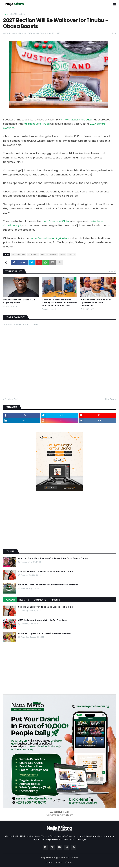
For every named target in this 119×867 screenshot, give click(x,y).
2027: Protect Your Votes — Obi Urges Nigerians (19, 301)
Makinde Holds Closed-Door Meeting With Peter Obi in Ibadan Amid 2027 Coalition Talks (59, 302)
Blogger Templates (61, 857)
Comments (40, 599)
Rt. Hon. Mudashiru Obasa (76, 119)
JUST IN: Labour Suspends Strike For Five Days (42, 620)
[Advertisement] (26, 524)
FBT (77, 857)
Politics (71, 254)
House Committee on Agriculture (49, 238)
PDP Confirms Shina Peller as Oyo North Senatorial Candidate (95, 302)
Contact (69, 862)
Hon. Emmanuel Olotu (56, 221)
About (59, 862)
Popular (10, 599)
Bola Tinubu (33, 254)
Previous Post (11, 399)
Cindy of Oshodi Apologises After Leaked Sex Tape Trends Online (53, 558)
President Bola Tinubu (36, 124)
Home (6, 14)
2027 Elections (18, 14)
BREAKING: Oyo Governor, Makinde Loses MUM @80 (45, 633)
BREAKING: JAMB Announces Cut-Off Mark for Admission (48, 584)
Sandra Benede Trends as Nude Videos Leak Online (45, 571)
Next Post (109, 399)
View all (112, 271)
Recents (24, 599)
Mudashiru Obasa (49, 254)
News (62, 254)
